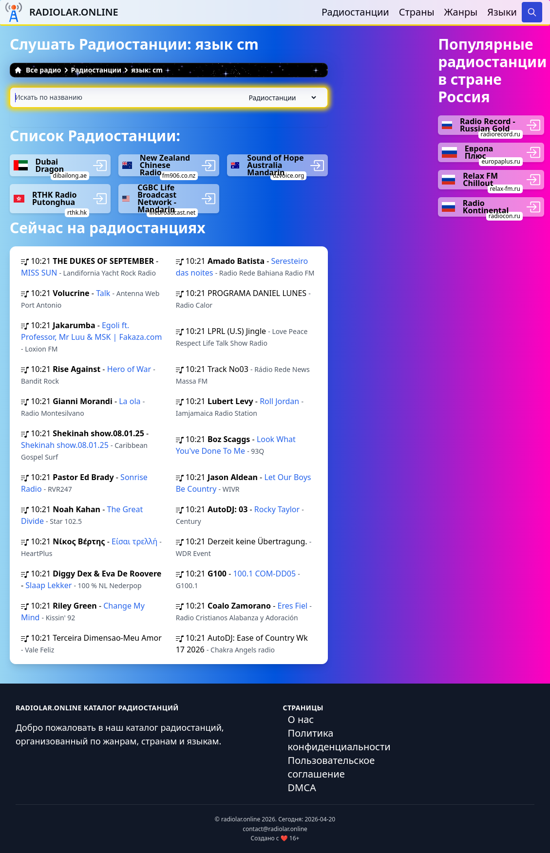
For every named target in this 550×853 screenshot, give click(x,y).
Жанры (461, 12)
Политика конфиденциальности (339, 739)
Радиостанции (355, 12)
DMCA (302, 787)
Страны (417, 12)
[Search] (532, 12)
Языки (502, 12)
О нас (301, 719)
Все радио (37, 69)
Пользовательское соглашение (331, 767)
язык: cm (147, 69)
